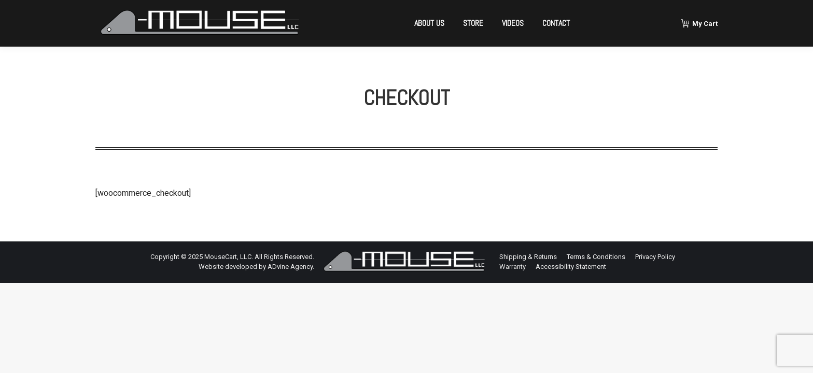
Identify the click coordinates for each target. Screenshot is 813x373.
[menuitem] (429, 23)
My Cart (699, 23)
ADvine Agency (290, 266)
